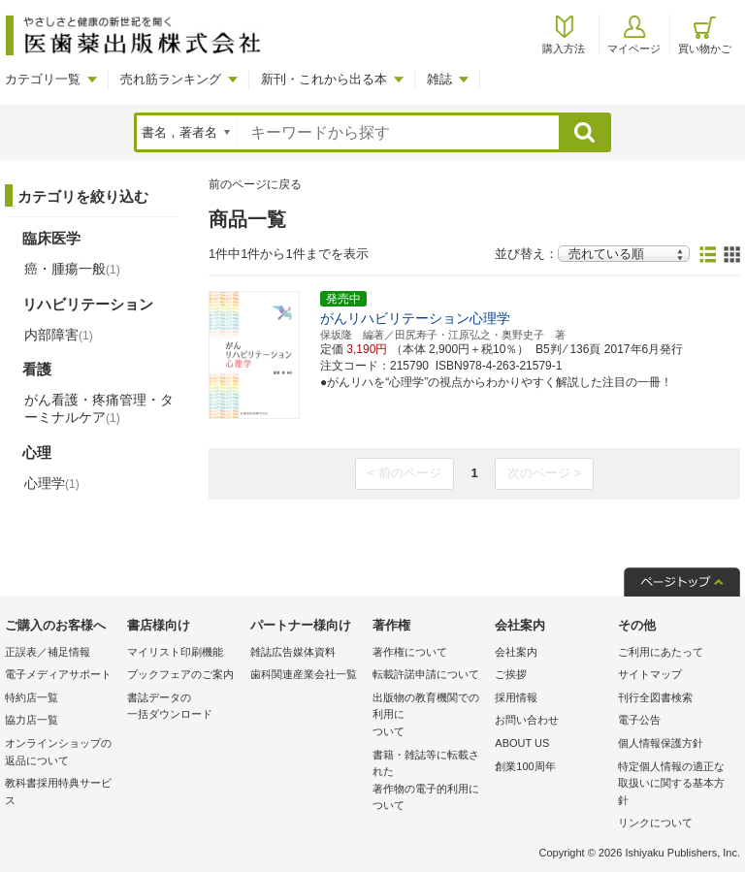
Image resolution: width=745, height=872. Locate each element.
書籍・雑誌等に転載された (428, 782)
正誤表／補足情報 (47, 652)
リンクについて (655, 822)
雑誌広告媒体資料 (293, 652)
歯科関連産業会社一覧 (303, 674)
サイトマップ (650, 674)
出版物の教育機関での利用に (428, 716)
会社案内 (516, 652)
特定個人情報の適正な (674, 785)
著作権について (409, 652)
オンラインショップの (61, 753)
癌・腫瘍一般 (72, 268)
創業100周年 (525, 766)
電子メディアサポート (58, 674)
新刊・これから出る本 (324, 79)
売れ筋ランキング (170, 79)
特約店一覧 (31, 697)
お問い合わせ (527, 720)
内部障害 (58, 334)
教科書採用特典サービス (58, 791)
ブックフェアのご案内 (180, 674)
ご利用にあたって (660, 652)
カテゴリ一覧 (43, 79)
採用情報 (516, 697)
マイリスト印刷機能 (175, 652)
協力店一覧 (31, 720)
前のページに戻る (255, 184)
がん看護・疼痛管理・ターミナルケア (99, 408)
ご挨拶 (511, 674)
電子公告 (639, 720)
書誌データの (183, 708)
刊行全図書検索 (655, 697)
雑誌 (439, 79)
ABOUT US (522, 743)
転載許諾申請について (425, 674)
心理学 (52, 483)
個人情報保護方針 (660, 743)
